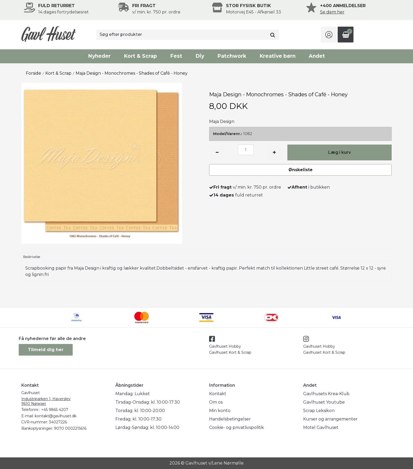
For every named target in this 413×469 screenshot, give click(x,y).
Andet (317, 56)
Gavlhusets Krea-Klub (326, 393)
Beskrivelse (31, 257)
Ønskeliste (300, 169)
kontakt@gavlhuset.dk (55, 416)
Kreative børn (277, 56)
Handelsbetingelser (230, 419)
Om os (216, 402)
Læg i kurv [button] (339, 152)
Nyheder (99, 56)
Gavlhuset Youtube (324, 402)
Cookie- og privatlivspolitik (236, 427)
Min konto (219, 410)
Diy (199, 56)
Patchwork (231, 56)
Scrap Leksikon (319, 410)
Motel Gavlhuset (320, 427)
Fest (176, 56)
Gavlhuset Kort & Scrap (230, 352)
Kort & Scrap (140, 56)
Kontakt (217, 393)
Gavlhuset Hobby (225, 346)
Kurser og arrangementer (330, 419)
